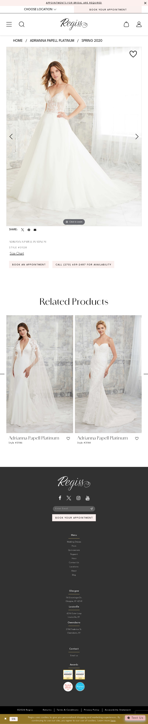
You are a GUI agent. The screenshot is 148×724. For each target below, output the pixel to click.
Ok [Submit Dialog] (14, 719)
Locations (74, 567)
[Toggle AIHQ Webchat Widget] (135, 717)
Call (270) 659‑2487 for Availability (83, 265)
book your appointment (74, 518)
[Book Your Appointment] (108, 9)
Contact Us (74, 563)
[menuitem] (40, 9)
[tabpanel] (74, 136)
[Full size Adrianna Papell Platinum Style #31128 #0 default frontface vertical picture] (74, 136)
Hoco (74, 559)
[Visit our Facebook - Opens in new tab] (60, 498)
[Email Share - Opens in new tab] (35, 230)
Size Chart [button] (17, 253)
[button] (9, 24)
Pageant (74, 554)
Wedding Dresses (74, 542)
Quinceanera (74, 550)
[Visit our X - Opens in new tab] (69, 498)
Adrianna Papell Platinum (52, 40)
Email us (74, 656)
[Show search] (21, 24)
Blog (74, 575)
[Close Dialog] (5, 719)
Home (18, 40)
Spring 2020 (92, 40)
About (74, 571)
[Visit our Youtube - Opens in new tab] (88, 498)
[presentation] (39, 374)
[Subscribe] (91, 509)
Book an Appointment (29, 265)
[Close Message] (145, 3)
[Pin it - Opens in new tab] (29, 229)
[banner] (74, 24)
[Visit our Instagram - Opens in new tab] (78, 498)
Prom (74, 546)
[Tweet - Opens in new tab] (22, 229)
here (113, 720)
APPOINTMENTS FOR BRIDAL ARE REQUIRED (74, 3)
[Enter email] (74, 509)
